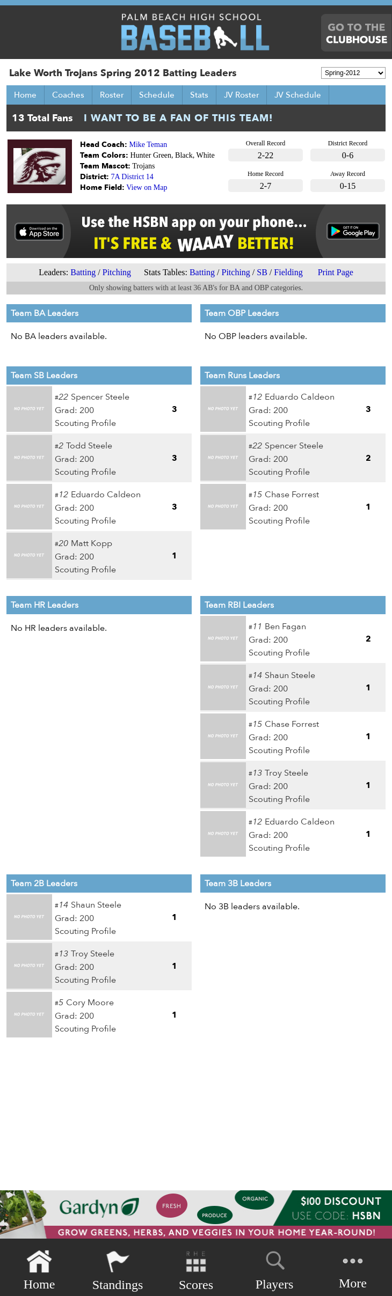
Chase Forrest (292, 494)
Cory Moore (90, 1002)
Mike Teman (148, 145)
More (353, 1269)
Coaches (68, 95)
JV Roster (241, 95)
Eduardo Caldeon (106, 494)
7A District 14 (132, 177)
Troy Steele (286, 773)
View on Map (146, 187)
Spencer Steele (100, 397)
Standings (117, 1270)
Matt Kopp (91, 543)
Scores (196, 1270)
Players (275, 1268)
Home (25, 95)
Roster (112, 95)
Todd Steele (89, 446)
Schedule (157, 95)
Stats (199, 95)
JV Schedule (297, 95)
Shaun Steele (290, 675)
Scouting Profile (85, 423)
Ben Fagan (285, 626)
